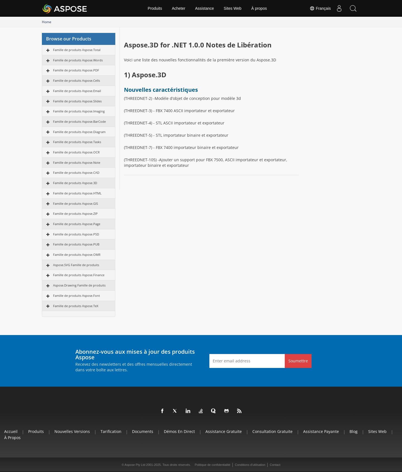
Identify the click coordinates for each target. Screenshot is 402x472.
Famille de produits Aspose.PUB (76, 244)
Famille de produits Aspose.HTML (77, 193)
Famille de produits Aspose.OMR (76, 254)
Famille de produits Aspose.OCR (76, 152)
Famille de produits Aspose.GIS (75, 203)
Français (320, 8)
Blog (354, 431)
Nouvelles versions (72, 431)
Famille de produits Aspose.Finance (78, 275)
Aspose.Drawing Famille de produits (79, 285)
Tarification (110, 431)
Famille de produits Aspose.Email (77, 91)
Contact (275, 464)
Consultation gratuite (272, 431)
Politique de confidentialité (212, 464)
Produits (155, 8)
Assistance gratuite (223, 431)
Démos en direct (179, 431)
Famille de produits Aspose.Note (76, 162)
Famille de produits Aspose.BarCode (79, 121)
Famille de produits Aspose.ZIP (75, 213)
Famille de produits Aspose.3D (75, 183)
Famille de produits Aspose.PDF (76, 70)
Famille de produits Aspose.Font (76, 295)
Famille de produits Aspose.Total (76, 50)
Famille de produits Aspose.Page (76, 224)
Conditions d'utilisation (250, 464)
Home (46, 22)
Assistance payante (321, 431)
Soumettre (298, 360)
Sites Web (232, 8)
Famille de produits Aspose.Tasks (77, 142)
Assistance (204, 8)
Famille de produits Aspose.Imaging (79, 111)
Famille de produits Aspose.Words (78, 60)
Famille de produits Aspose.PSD (76, 234)
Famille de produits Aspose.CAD (76, 172)
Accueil (11, 431)
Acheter (178, 8)
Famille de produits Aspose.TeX (75, 306)
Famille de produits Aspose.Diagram (79, 132)
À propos (259, 8)
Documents (142, 431)
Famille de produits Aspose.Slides (77, 101)
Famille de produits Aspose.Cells (76, 80)
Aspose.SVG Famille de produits (76, 265)
